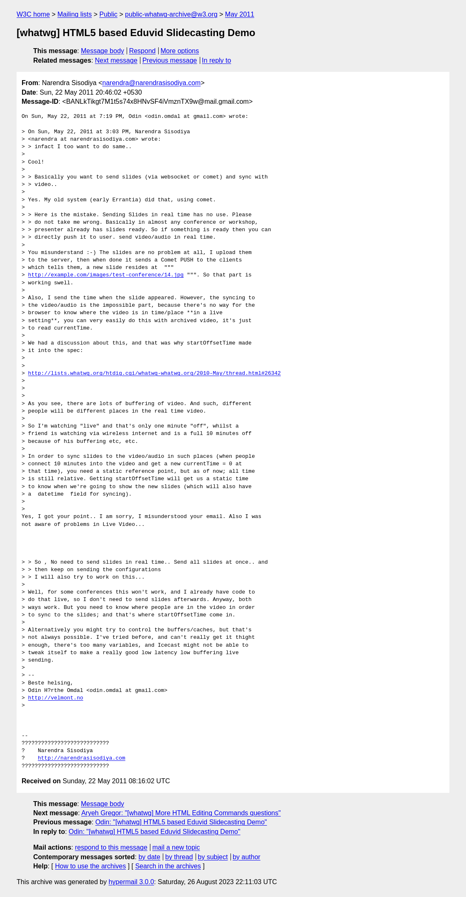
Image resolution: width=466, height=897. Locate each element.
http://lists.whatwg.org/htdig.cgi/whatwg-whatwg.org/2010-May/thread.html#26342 (154, 373)
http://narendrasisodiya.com (81, 758)
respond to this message (111, 847)
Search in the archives (168, 866)
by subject (213, 856)
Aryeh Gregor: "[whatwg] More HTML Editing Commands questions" (181, 812)
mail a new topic (176, 847)
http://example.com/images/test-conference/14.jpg (106, 275)
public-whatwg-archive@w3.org (171, 14)
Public (108, 14)
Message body (102, 50)
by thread (179, 856)
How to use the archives (90, 866)
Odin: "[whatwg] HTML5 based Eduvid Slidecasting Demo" (181, 822)
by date (149, 856)
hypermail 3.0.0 (131, 881)
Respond (142, 50)
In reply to (216, 60)
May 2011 (239, 14)
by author (246, 856)
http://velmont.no (55, 698)
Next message (116, 60)
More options (180, 50)
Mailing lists (74, 14)
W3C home (33, 14)
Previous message (169, 60)
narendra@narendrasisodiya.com (151, 82)
